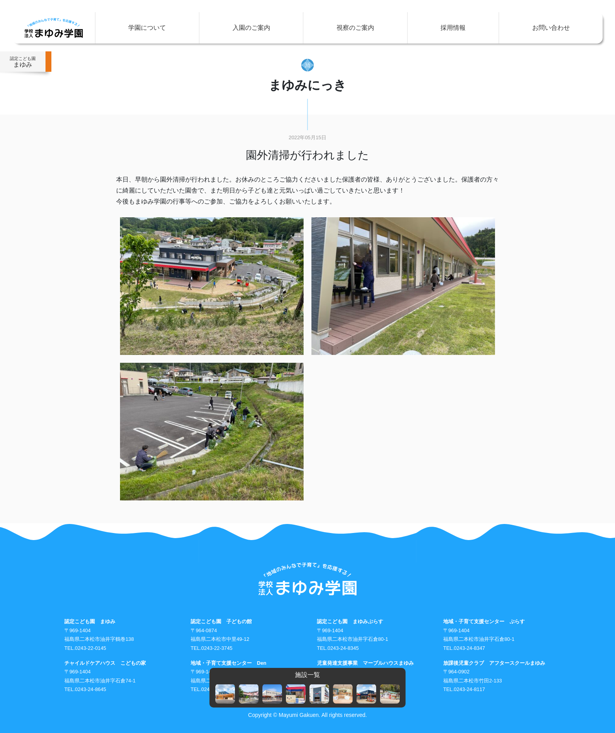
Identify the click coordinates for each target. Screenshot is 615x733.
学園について (147, 27)
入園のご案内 (251, 27)
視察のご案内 (355, 27)
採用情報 (453, 27)
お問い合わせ (551, 27)
